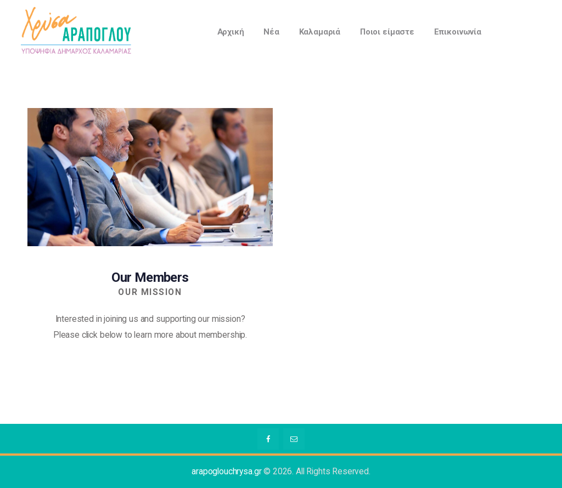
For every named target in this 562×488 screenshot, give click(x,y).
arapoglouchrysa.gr (226, 471)
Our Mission (150, 292)
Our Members (149, 277)
